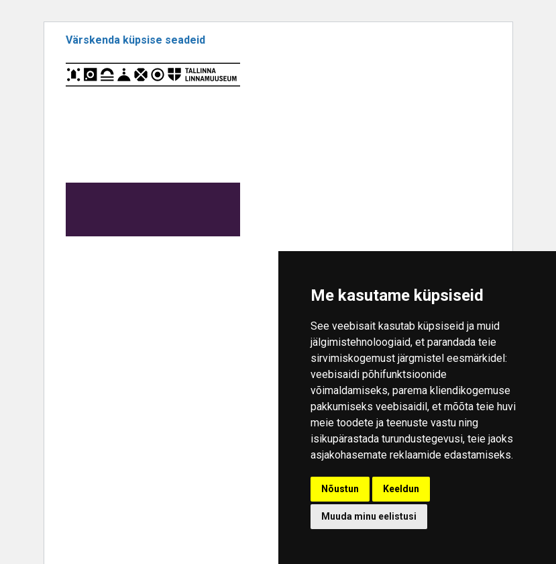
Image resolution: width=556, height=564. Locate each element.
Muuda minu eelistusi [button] (368, 516)
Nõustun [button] (340, 488)
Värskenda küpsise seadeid (135, 40)
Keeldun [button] (401, 488)
